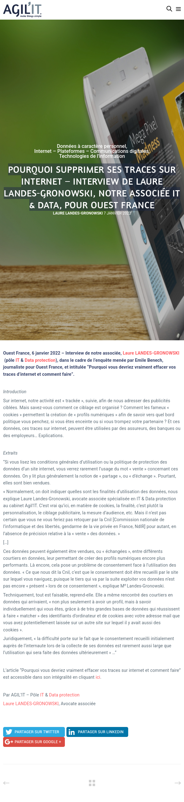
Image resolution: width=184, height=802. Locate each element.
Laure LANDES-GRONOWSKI (151, 353)
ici (98, 677)
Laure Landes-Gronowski (78, 213)
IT (18, 360)
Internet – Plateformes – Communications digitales (91, 151)
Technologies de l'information (92, 156)
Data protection (40, 360)
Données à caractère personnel (91, 146)
